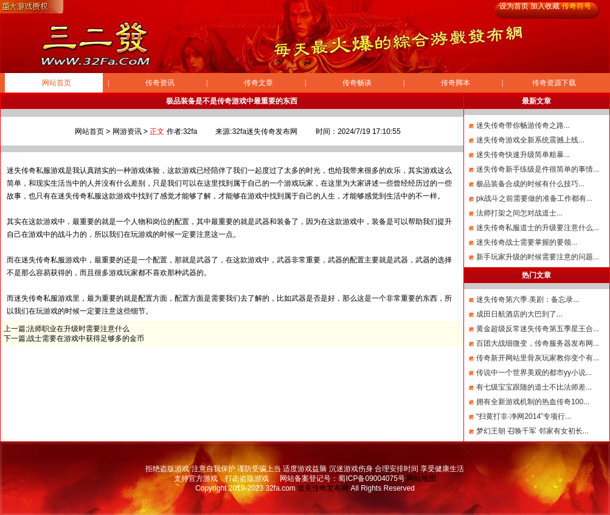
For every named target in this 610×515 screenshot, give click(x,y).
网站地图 (421, 478)
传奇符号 (576, 6)
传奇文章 (258, 83)
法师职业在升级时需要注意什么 (78, 328)
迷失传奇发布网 (322, 488)
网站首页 (56, 83)
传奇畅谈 (357, 83)
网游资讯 (127, 131)
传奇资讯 (160, 83)
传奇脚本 (455, 83)
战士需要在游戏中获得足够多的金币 (85, 338)
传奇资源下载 (554, 83)
